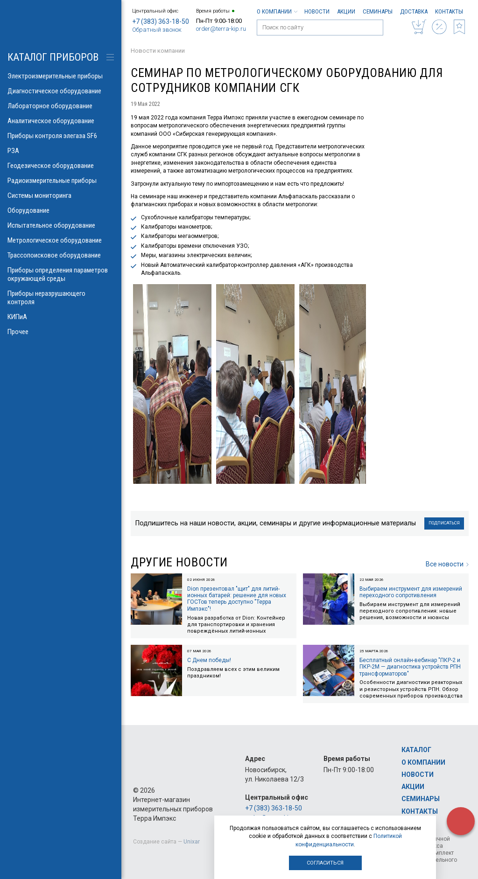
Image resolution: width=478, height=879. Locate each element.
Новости (317, 11)
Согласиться (325, 863)
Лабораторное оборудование (60, 106)
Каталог (416, 749)
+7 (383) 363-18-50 (160, 21)
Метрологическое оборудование (60, 240)
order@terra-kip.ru (221, 28)
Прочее (60, 332)
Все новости (447, 564)
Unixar (191, 841)
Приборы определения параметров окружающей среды (60, 274)
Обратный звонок (157, 29)
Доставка (414, 11)
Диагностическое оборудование (60, 91)
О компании (277, 11)
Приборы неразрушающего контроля (60, 297)
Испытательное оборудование (60, 225)
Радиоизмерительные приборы (60, 180)
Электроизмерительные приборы (60, 76)
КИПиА (60, 317)
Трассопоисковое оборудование (60, 255)
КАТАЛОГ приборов (52, 57)
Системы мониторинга (60, 195)
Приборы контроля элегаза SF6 (60, 136)
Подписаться (444, 523)
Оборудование (60, 210)
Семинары (378, 11)
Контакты (449, 11)
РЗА (60, 150)
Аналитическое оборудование (60, 121)
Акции (346, 11)
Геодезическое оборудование (60, 165)
